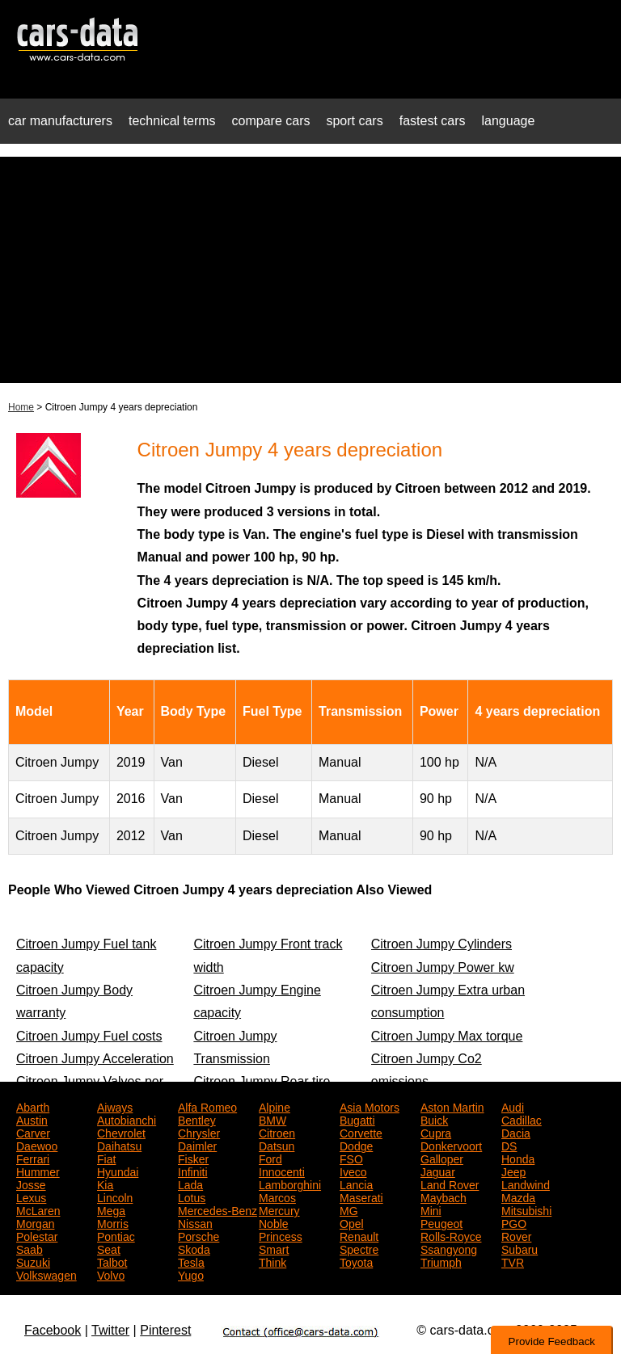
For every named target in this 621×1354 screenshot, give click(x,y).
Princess (280, 1235)
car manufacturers (60, 121)
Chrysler (199, 1132)
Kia (105, 1183)
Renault (359, 1235)
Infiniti (193, 1170)
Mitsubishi (526, 1209)
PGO (513, 1222)
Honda (517, 1158)
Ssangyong (448, 1248)
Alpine (274, 1106)
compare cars (271, 121)
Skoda (194, 1248)
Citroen (277, 1132)
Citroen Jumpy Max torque (447, 1036)
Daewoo (36, 1145)
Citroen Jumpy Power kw (442, 967)
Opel (352, 1222)
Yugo (191, 1274)
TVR (512, 1261)
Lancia (356, 1183)
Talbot (112, 1261)
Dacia (515, 1132)
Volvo (111, 1274)
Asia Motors (369, 1106)
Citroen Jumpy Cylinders (441, 944)
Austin (32, 1119)
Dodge (356, 1145)
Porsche (198, 1235)
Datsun (276, 1145)
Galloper (441, 1158)
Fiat (106, 1158)
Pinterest (165, 1330)
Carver (33, 1132)
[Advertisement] (310, 270)
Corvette (361, 1132)
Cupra (435, 1132)
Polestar (36, 1235)
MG (349, 1209)
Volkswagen (46, 1274)
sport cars (354, 121)
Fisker (193, 1158)
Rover (516, 1235)
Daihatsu (119, 1145)
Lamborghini (290, 1183)
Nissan (195, 1222)
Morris (113, 1222)
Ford (270, 1158)
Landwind (525, 1183)
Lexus (31, 1196)
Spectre (359, 1248)
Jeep (513, 1170)
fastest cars (432, 121)
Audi (512, 1106)
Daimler (197, 1145)
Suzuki (33, 1261)
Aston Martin (452, 1106)
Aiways (115, 1106)
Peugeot (441, 1222)
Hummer (38, 1170)
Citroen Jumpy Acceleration (95, 1059)
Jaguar (437, 1170)
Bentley (197, 1119)
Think (272, 1261)
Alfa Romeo (207, 1106)
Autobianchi (126, 1119)
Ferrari (32, 1158)
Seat (108, 1248)
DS (509, 1145)
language (508, 121)
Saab (29, 1248)
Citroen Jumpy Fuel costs (89, 1036)
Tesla (191, 1261)
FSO (351, 1158)
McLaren (38, 1209)
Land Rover (449, 1183)
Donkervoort (451, 1145)
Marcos (277, 1196)
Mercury (279, 1209)
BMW (272, 1119)
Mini (430, 1209)
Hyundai (117, 1170)
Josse (31, 1183)
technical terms (172, 121)
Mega (111, 1209)
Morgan (35, 1222)
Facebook (52, 1330)
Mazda (518, 1196)
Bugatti (357, 1119)
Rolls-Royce (450, 1235)
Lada (190, 1183)
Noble (274, 1222)
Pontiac (116, 1235)
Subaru (519, 1248)
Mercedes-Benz (217, 1209)
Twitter (110, 1330)
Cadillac (521, 1119)
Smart (274, 1248)
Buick (434, 1119)
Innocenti (282, 1170)
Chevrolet (121, 1132)
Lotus (191, 1196)
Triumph (441, 1261)
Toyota (356, 1261)
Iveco (353, 1170)
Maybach (443, 1196)
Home (21, 407)
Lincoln (115, 1196)
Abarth (32, 1106)
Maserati (361, 1196)
